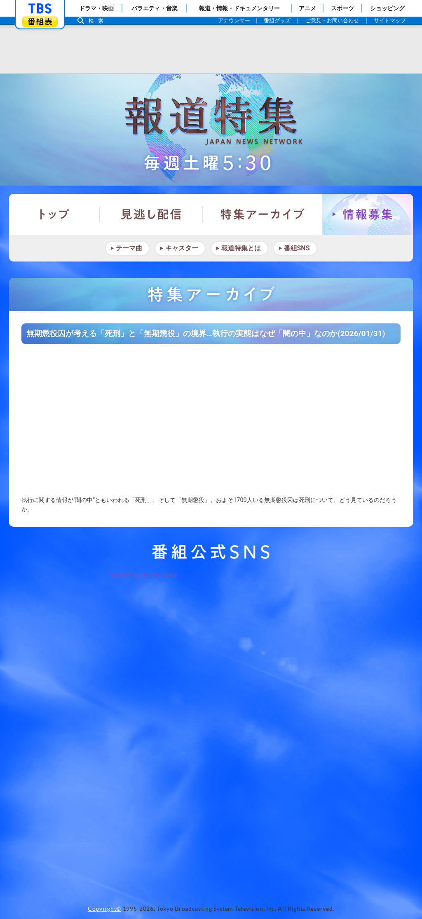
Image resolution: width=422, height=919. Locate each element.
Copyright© (104, 908)
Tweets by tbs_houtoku (143, 575)
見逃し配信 (151, 214)
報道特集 (211, 130)
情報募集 (367, 214)
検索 (98, 21)
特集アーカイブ (262, 214)
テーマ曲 (129, 248)
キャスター (181, 248)
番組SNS (297, 248)
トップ (54, 214)
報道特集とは (241, 248)
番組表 (40, 21)
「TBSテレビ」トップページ (40, 8)
